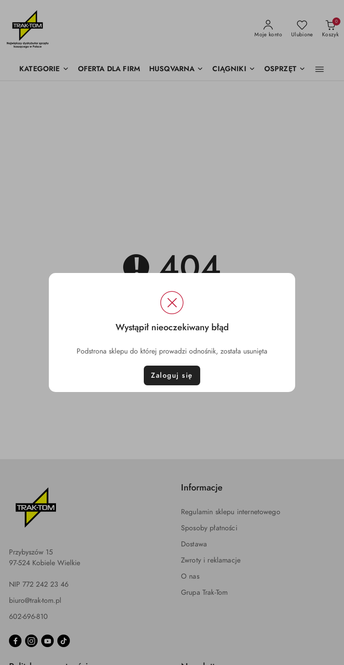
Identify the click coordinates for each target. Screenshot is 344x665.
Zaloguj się (172, 375)
